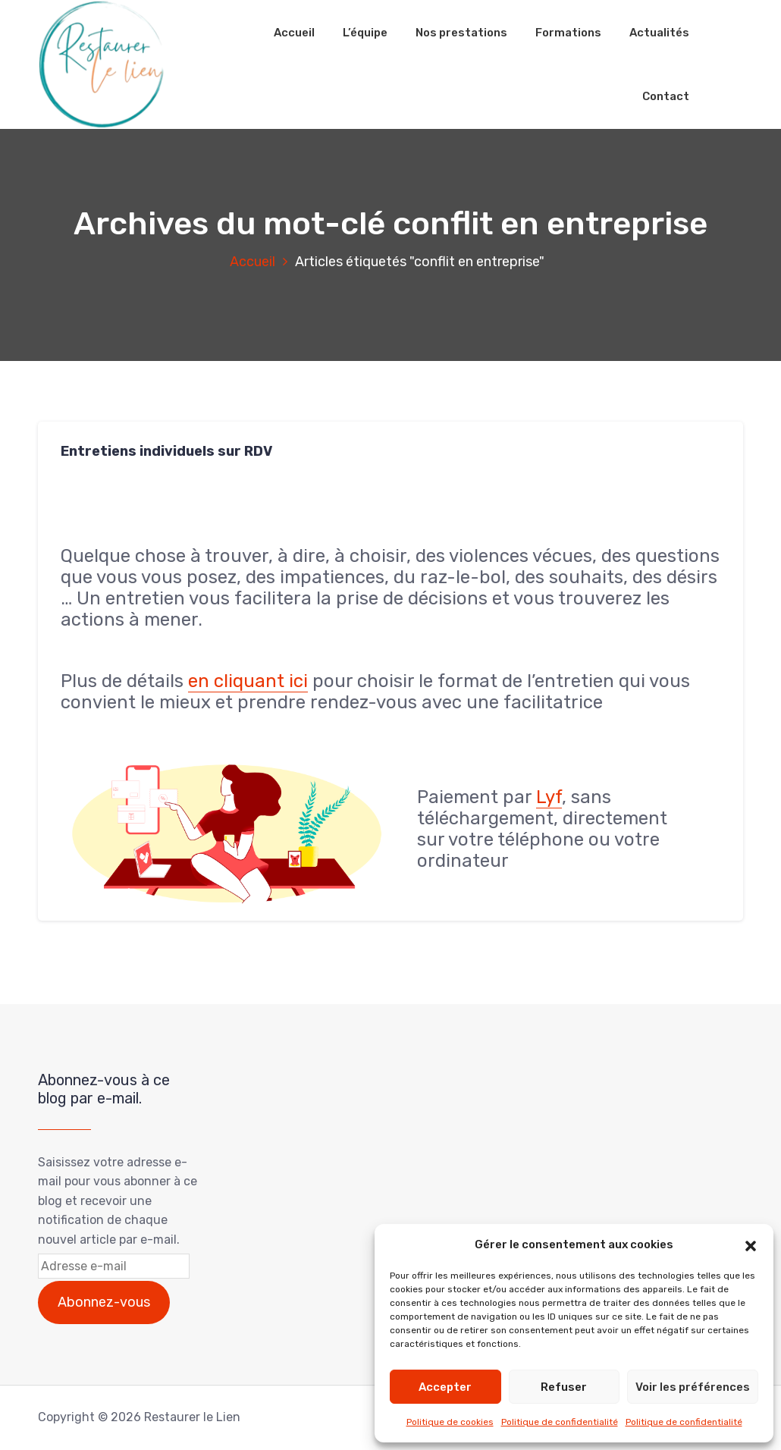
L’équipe (365, 32)
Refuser (564, 1387)
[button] (750, 1244)
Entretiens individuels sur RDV (166, 451)
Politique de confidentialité (559, 1422)
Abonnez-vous (104, 1302)
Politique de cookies (450, 1422)
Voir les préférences (692, 1387)
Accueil (294, 32)
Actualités (659, 32)
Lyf (549, 797)
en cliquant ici (248, 681)
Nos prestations (461, 32)
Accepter (445, 1387)
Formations (568, 32)
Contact (665, 96)
